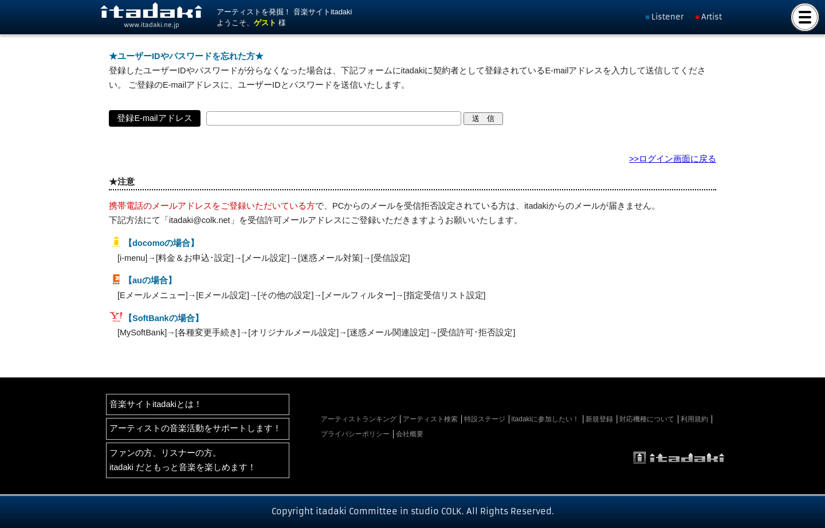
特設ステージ (484, 419)
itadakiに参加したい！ (546, 419)
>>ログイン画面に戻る (672, 158)
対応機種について (646, 419)
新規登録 (599, 419)
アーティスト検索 (430, 419)
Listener (667, 17)
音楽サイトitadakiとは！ (155, 404)
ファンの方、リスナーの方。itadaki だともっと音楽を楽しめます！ (182, 460)
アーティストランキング (358, 419)
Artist (711, 17)
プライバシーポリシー (355, 434)
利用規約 (694, 419)
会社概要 (409, 434)
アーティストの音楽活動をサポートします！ (195, 428)
